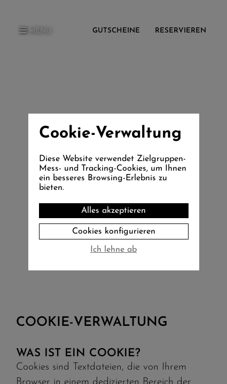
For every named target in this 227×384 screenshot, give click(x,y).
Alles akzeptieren (113, 210)
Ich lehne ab (113, 249)
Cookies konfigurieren (113, 231)
